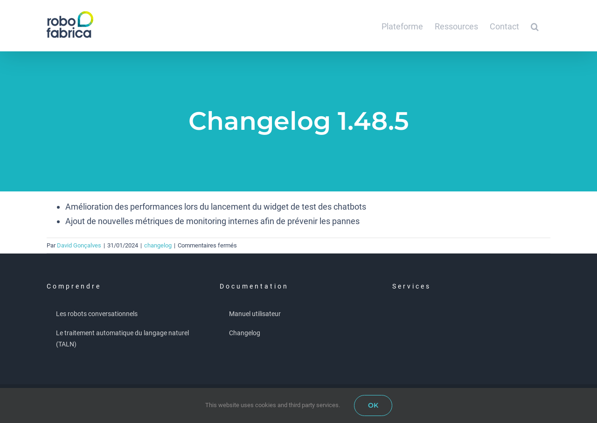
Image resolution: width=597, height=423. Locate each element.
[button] (535, 25)
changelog (158, 245)
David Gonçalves (79, 245)
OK (373, 405)
